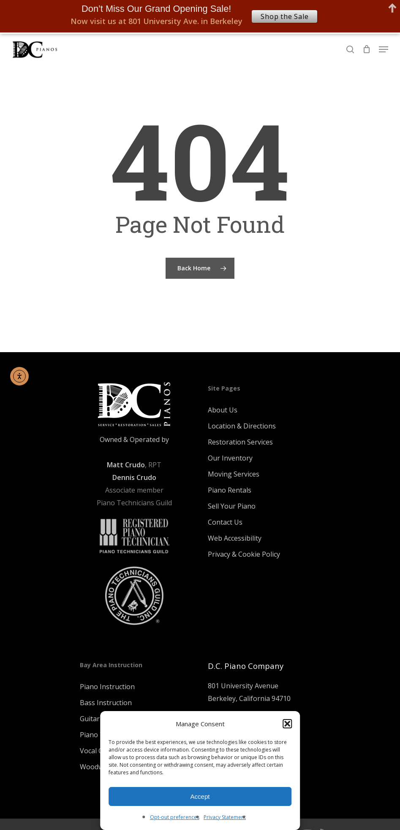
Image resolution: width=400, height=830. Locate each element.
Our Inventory (230, 458)
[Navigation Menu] (383, 49)
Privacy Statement (225, 817)
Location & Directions (242, 426)
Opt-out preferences (174, 817)
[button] (287, 724)
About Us (222, 410)
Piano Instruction (107, 686)
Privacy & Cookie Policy (244, 554)
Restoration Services (240, 442)
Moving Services (233, 474)
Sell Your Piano (232, 506)
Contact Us (225, 522)
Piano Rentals (229, 490)
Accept (200, 796)
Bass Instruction (106, 702)
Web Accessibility (234, 538)
